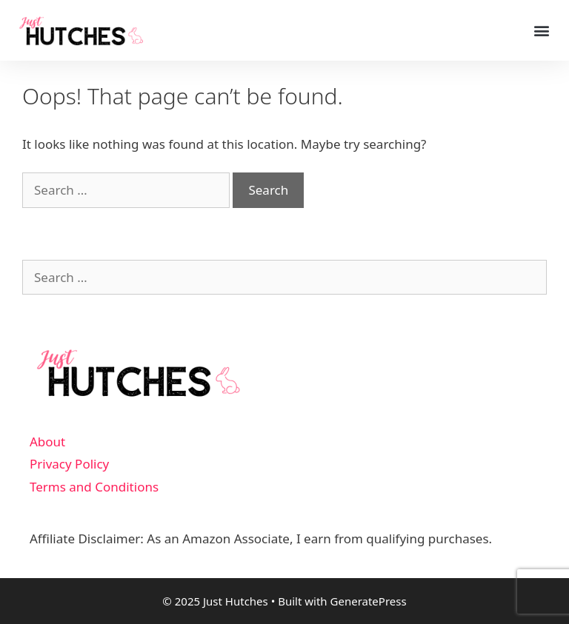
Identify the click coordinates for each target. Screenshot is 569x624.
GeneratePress (368, 601)
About (47, 441)
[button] (542, 31)
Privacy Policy (69, 463)
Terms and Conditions (94, 486)
